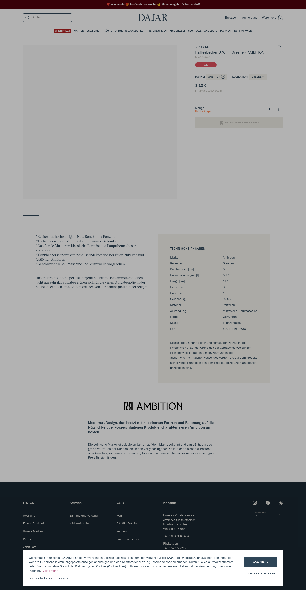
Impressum (62, 578)
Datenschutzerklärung (40, 578)
